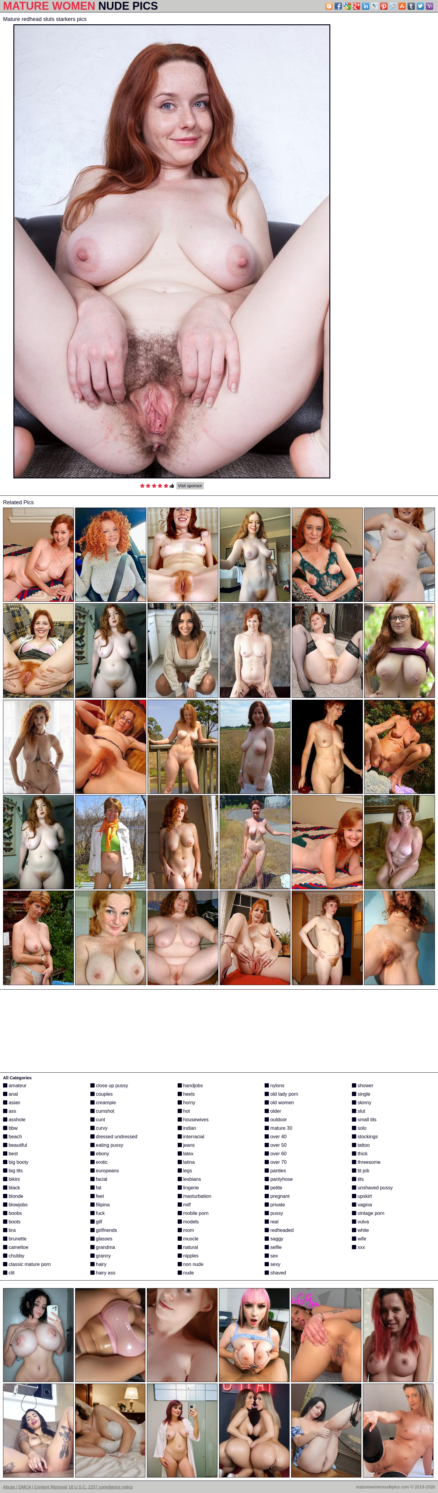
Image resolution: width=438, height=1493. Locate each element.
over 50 (276, 1145)
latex (185, 1153)
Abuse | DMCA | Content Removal (35, 1486)
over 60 (276, 1153)
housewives (193, 1119)
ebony (99, 1153)
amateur (14, 1085)
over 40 (276, 1136)
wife (359, 1238)
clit (9, 1272)
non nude (190, 1264)
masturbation (194, 1196)
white (360, 1230)
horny (186, 1102)
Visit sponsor (190, 485)
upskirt (362, 1196)
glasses (101, 1238)
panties (275, 1170)
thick (359, 1153)
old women (279, 1102)
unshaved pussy (372, 1187)
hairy (98, 1264)
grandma (102, 1247)
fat (95, 1187)
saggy (274, 1238)
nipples (188, 1255)
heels (186, 1094)
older (273, 1111)
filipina (100, 1204)
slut (358, 1111)
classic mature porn (27, 1264)
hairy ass (102, 1272)
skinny (361, 1102)
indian (187, 1128)
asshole (14, 1119)
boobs (12, 1213)
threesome (366, 1162)
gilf (96, 1221)
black (11, 1187)
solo (359, 1128)
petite (273, 1187)
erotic (99, 1162)
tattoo (361, 1145)
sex (271, 1255)
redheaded (279, 1230)
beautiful (15, 1145)
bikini (11, 1179)
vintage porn (368, 1213)
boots (12, 1221)
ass (9, 1111)
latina (186, 1162)
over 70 (276, 1162)
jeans (186, 1145)
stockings (365, 1136)
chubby (13, 1255)
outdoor (276, 1119)
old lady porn (281, 1094)
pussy (274, 1213)
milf (184, 1204)
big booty (15, 1162)
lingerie (188, 1187)
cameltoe (15, 1247)
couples (101, 1094)
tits (358, 1179)
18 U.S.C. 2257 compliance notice (100, 1486)
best (10, 1153)
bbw (10, 1128)
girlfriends (103, 1230)
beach (12, 1136)
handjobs (190, 1085)
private (275, 1204)
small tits (364, 1119)
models (188, 1221)
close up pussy (109, 1085)
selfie (273, 1247)
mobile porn (193, 1213)
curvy (99, 1128)
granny (100, 1255)
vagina (362, 1204)
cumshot (102, 1111)
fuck (97, 1213)
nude (186, 1272)
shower (362, 1085)
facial (98, 1179)
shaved (275, 1272)
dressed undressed (113, 1136)
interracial (191, 1136)
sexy (272, 1264)
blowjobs (15, 1204)
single (361, 1094)
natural (188, 1247)
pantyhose (279, 1179)
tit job (360, 1170)
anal (10, 1094)
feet (97, 1196)
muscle (188, 1238)
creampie (103, 1102)
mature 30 (278, 1128)
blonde (13, 1196)
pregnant (277, 1196)
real (271, 1221)
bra (9, 1230)
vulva (360, 1221)
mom (186, 1230)
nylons (274, 1085)
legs (185, 1170)
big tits (13, 1170)
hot (184, 1111)
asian (11, 1102)
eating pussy (106, 1145)
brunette (14, 1238)
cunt (97, 1119)
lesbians (189, 1179)
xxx (358, 1247)
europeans (104, 1170)
